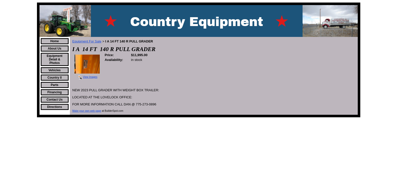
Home (54, 41)
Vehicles (54, 70)
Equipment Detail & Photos (55, 59)
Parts (54, 85)
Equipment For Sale (87, 41)
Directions (54, 107)
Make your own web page (86, 110)
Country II (55, 77)
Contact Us (55, 99)
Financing (54, 92)
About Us (54, 48)
